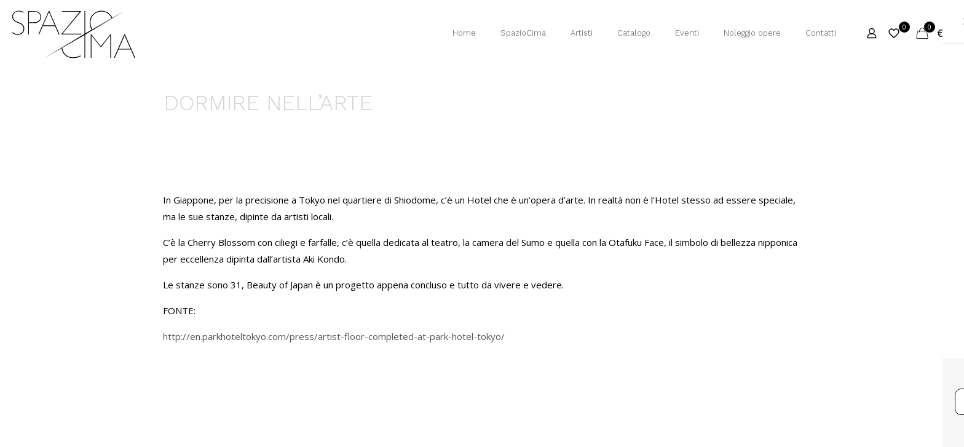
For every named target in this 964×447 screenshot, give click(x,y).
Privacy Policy (396, 370)
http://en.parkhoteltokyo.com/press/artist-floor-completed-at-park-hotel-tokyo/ (334, 336)
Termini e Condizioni (303, 370)
